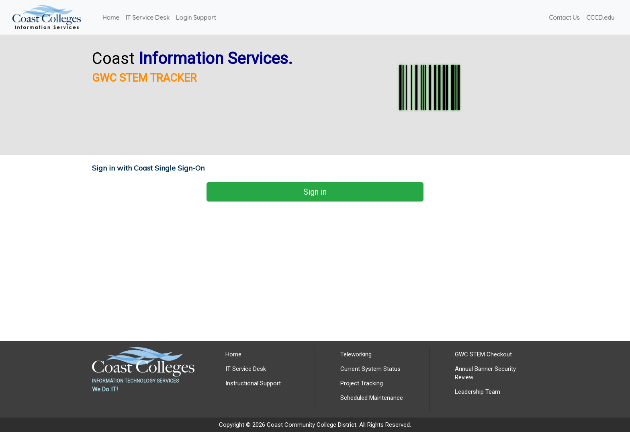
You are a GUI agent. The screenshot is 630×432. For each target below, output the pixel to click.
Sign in (315, 192)
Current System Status (370, 368)
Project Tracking (361, 383)
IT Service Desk (148, 17)
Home (110, 17)
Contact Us (564, 17)
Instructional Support (253, 383)
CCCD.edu (600, 17)
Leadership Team (477, 391)
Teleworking (356, 354)
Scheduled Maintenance (371, 397)
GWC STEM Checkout (483, 354)
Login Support (196, 17)
